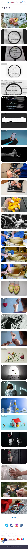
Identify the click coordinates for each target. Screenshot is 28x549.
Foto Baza (19, 546)
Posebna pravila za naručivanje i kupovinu (12, 535)
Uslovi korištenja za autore (8, 533)
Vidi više (14, 517)
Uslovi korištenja (5, 531)
